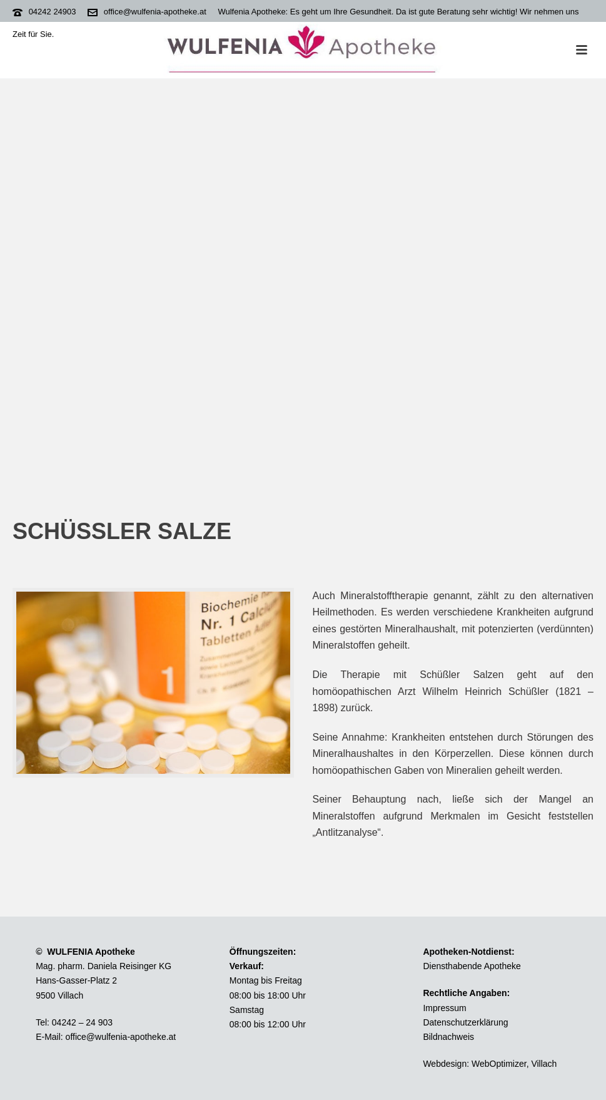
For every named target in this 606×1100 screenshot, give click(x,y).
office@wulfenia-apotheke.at (155, 11)
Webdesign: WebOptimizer (474, 1064)
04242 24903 (52, 11)
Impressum (444, 1008)
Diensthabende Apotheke (471, 966)
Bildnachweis (448, 1037)
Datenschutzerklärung (465, 1022)
